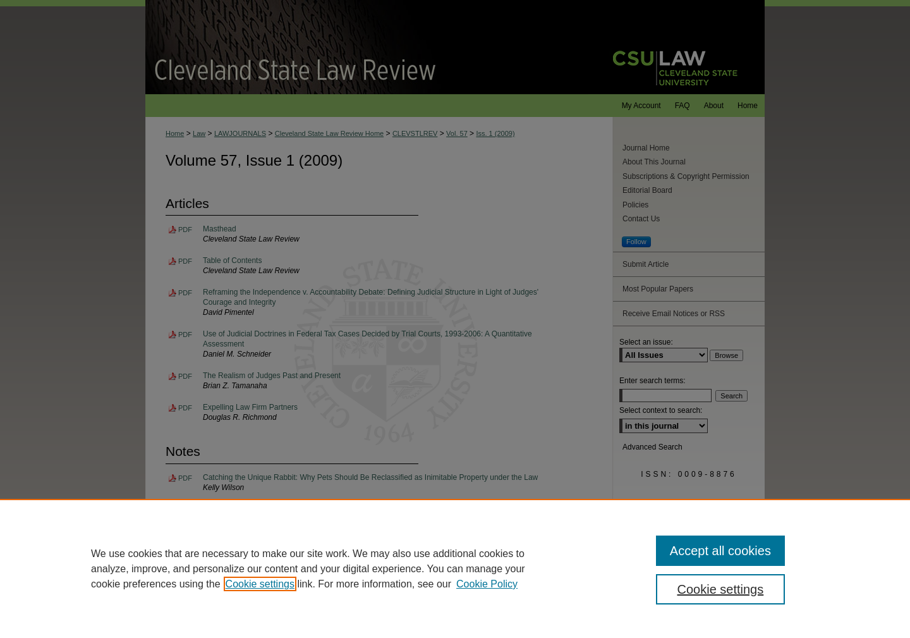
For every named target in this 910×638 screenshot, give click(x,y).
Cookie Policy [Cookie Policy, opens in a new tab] (487, 584)
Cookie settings (260, 584)
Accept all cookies (720, 551)
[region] (455, 568)
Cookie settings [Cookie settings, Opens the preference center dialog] (720, 589)
